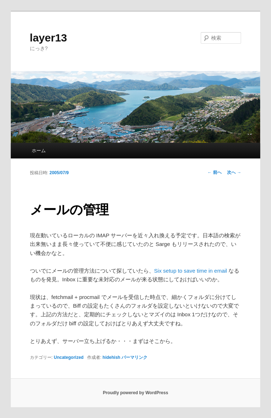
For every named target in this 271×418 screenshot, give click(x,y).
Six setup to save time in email (190, 271)
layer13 (48, 38)
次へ (234, 172)
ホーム (39, 150)
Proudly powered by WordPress (135, 392)
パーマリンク (134, 357)
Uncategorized (69, 357)
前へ (215, 172)
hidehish (111, 357)
